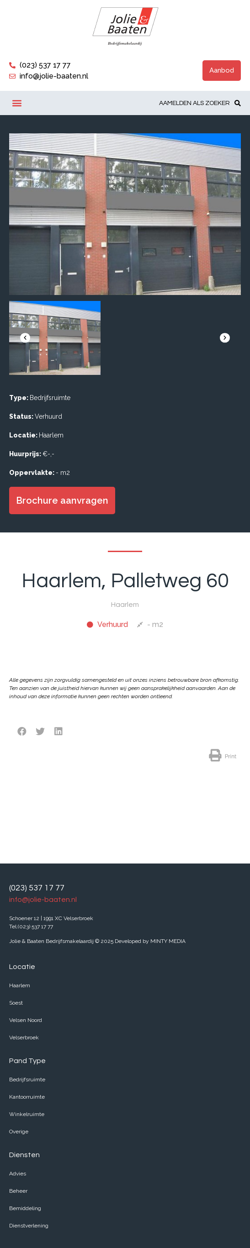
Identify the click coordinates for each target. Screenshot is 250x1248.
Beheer (18, 1191)
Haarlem (19, 985)
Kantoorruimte (27, 1097)
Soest (16, 1003)
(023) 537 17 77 (36, 888)
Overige (18, 1131)
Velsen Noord (25, 1020)
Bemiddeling (25, 1208)
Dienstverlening (28, 1225)
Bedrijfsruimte (27, 1079)
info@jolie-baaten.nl (43, 899)
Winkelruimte (26, 1114)
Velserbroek (24, 1037)
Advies (17, 1173)
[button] (221, 70)
